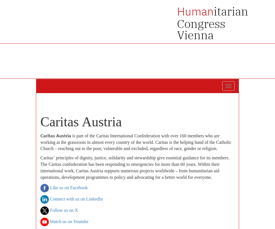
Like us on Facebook (64, 188)
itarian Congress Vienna (212, 23)
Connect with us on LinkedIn (71, 199)
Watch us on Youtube (64, 222)
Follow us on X (59, 210)
